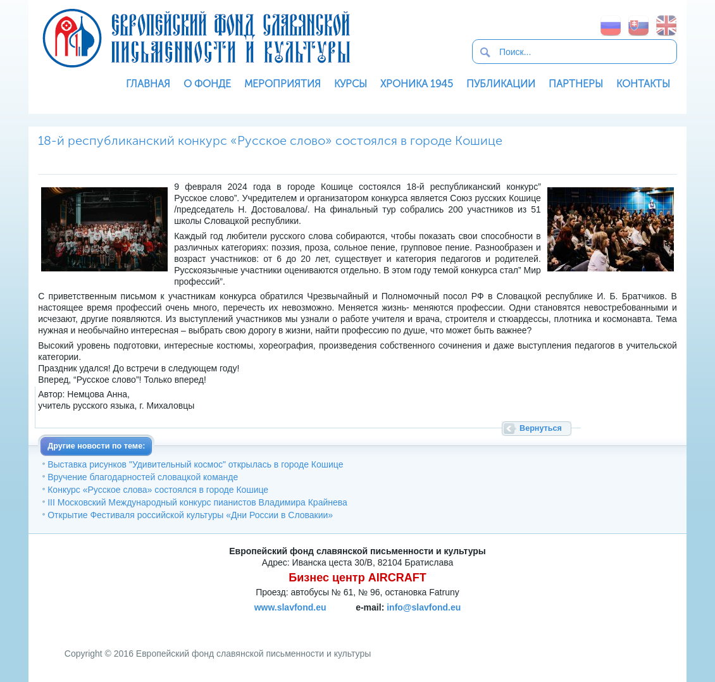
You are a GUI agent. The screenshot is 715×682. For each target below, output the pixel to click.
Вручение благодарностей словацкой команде (142, 477)
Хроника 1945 (416, 84)
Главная (148, 84)
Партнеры (576, 84)
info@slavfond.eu (424, 607)
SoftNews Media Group (417, 622)
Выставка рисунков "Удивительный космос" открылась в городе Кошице (195, 464)
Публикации (500, 84)
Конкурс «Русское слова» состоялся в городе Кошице (157, 490)
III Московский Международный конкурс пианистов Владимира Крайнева (197, 502)
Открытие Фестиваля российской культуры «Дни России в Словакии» (190, 515)
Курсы (350, 84)
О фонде (207, 84)
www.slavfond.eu (290, 607)
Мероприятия (282, 84)
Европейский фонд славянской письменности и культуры (196, 38)
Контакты (643, 84)
